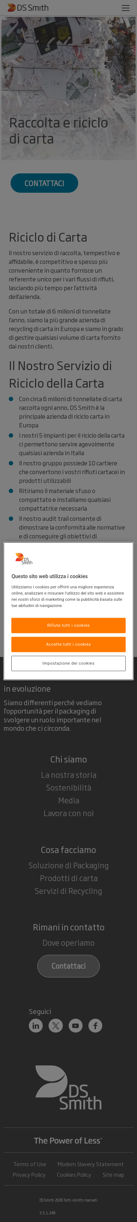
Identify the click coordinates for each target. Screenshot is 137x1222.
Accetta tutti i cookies (68, 643)
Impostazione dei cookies (68, 662)
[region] (68, 611)
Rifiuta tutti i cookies (68, 625)
